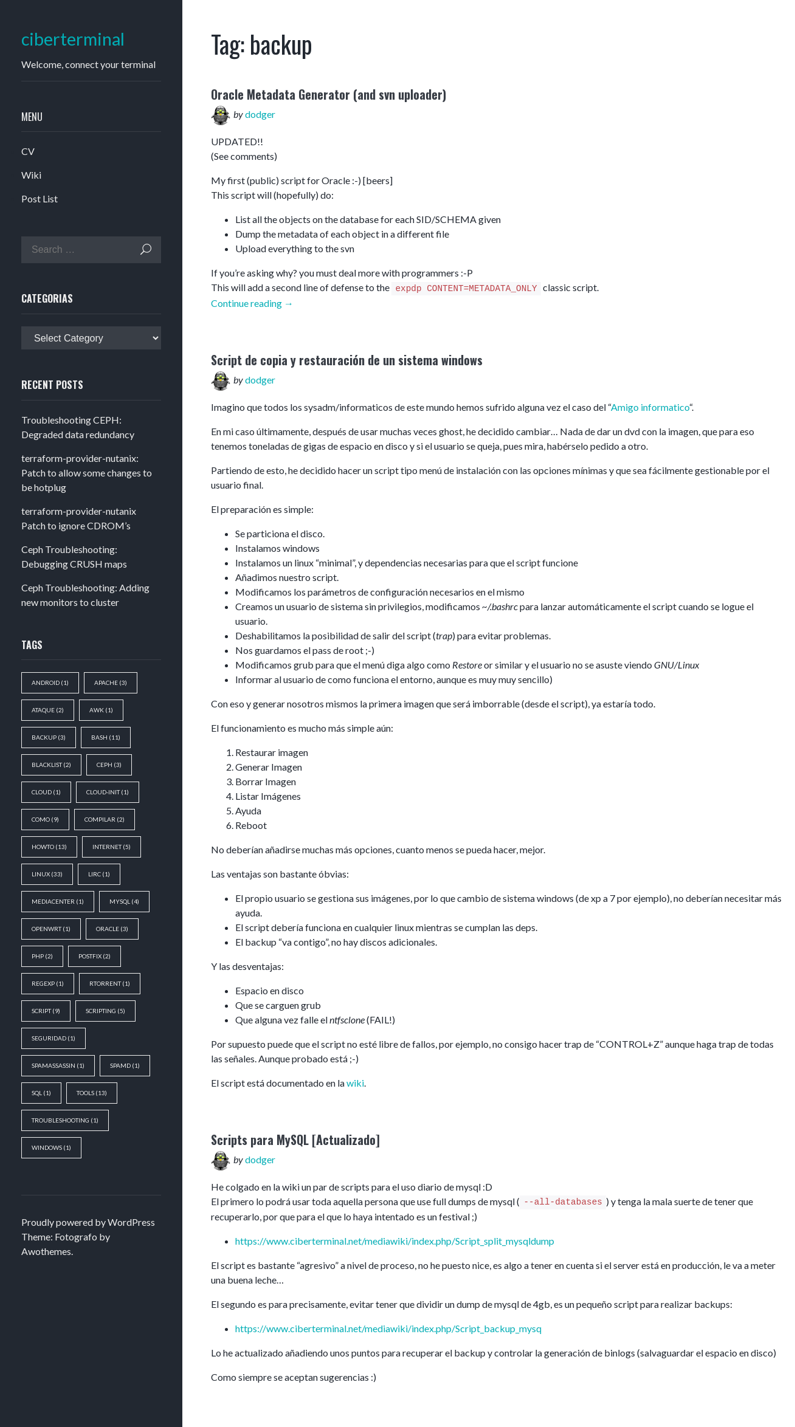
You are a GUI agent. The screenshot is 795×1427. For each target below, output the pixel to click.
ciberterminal (73, 39)
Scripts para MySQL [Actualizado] (295, 1139)
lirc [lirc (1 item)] (99, 874)
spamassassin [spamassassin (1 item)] (58, 1065)
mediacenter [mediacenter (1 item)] (58, 901)
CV (28, 151)
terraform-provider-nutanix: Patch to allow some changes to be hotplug (86, 472)
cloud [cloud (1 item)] (46, 792)
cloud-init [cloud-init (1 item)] (107, 792)
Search (146, 249)
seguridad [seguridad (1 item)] (53, 1038)
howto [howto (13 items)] (49, 846)
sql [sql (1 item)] (41, 1092)
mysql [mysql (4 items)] (124, 901)
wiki (355, 1082)
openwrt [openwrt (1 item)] (51, 928)
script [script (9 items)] (46, 1010)
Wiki (31, 175)
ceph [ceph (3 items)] (109, 764)
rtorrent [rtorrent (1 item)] (109, 983)
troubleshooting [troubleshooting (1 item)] (65, 1120)
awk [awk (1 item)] (101, 709)
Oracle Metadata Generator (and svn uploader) (328, 94)
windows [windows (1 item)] (51, 1147)
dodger (260, 114)
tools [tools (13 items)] (92, 1092)
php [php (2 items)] (42, 956)
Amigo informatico (650, 407)
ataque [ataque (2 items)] (48, 709)
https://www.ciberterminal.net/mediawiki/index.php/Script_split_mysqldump (394, 1240)
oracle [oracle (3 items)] (112, 928)
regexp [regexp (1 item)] (48, 983)
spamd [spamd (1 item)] (125, 1065)
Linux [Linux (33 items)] (47, 874)
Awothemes (46, 1251)
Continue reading (252, 303)
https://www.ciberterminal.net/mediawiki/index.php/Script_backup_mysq (388, 1328)
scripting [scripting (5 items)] (105, 1010)
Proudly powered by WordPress (88, 1222)
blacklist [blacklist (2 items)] (51, 764)
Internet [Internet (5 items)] (111, 846)
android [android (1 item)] (50, 682)
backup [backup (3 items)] (49, 737)
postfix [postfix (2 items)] (94, 956)
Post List (39, 198)
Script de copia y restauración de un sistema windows (347, 360)
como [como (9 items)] (45, 819)
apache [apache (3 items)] (110, 682)
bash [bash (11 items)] (105, 737)
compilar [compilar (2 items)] (104, 819)
